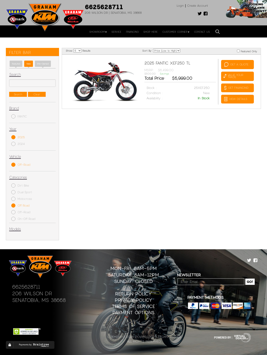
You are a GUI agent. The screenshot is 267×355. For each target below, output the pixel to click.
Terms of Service (133, 306)
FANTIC (19, 116)
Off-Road (20, 165)
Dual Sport (21, 192)
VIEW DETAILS (235, 99)
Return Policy (133, 293)
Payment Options (133, 312)
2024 (18, 144)
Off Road (20, 205)
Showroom (98, 31)
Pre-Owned (43, 63)
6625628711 (104, 6)
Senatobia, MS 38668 (39, 300)
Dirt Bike (20, 185)
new (28, 63)
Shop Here (150, 31)
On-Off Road (23, 219)
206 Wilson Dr (32, 293)
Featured (16, 63)
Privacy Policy (133, 300)
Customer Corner (175, 31)
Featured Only (247, 51)
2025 (18, 137)
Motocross (21, 199)
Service (116, 31)
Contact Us (202, 31)
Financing (132, 31)
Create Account (197, 5)
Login (180, 5)
